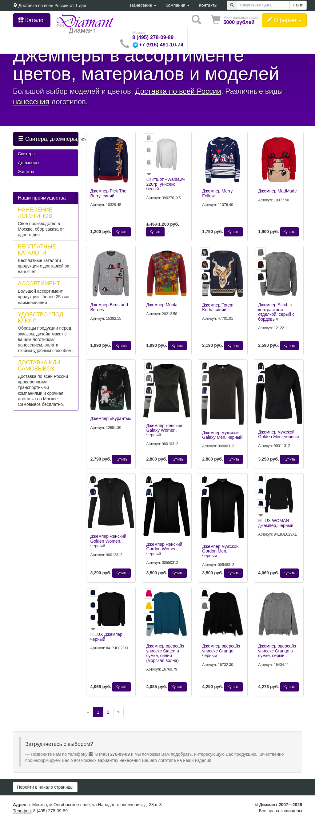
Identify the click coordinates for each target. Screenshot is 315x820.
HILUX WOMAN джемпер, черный (275, 523)
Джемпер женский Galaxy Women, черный (164, 430)
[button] (234, 20)
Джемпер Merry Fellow (217, 193)
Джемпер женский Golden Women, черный (108, 541)
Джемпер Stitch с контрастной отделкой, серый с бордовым (276, 311)
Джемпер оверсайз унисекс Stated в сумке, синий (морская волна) (165, 653)
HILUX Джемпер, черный (107, 636)
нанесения (31, 101)
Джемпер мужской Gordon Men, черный (220, 551)
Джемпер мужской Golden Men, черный (278, 434)
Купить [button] (121, 232)
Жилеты (26, 171)
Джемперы (28, 162)
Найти (298, 5)
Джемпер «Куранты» (111, 418)
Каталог (31, 20)
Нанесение (143, 5)
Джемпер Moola (161, 304)
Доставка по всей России (43, 5)
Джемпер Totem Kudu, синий (217, 307)
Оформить (284, 20)
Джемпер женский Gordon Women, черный (164, 549)
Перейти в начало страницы (45, 787)
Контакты (208, 5)
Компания (177, 5)
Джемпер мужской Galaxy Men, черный (222, 435)
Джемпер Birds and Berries (109, 307)
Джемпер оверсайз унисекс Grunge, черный (221, 651)
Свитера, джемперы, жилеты (48, 139)
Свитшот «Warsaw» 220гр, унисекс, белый (165, 184)
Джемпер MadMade (277, 190)
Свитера (26, 153)
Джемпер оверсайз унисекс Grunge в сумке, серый (277, 651)
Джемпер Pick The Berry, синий (108, 193)
